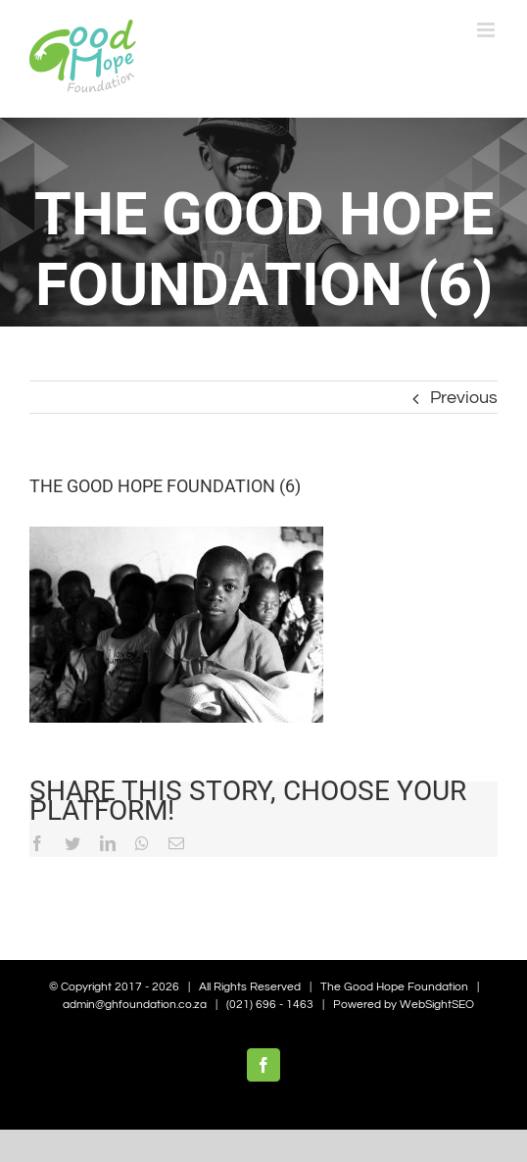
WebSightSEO (437, 1004)
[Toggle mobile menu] (487, 30)
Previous (464, 397)
